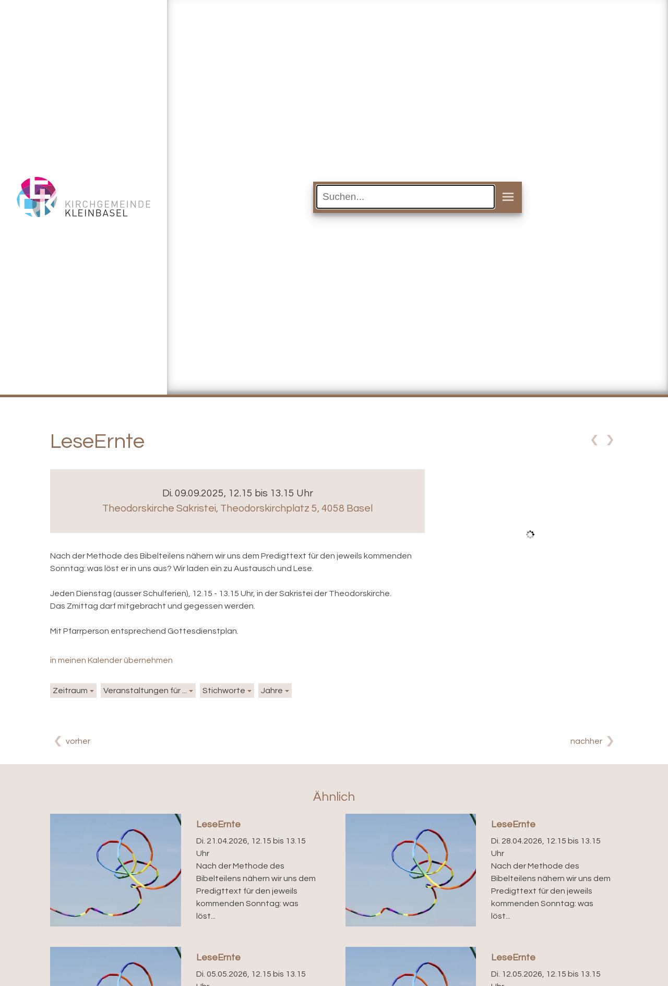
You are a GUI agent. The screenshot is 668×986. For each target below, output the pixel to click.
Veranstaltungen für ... (145, 690)
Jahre (272, 690)
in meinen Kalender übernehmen (111, 660)
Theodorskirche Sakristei (237, 508)
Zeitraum (70, 690)
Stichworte (223, 690)
